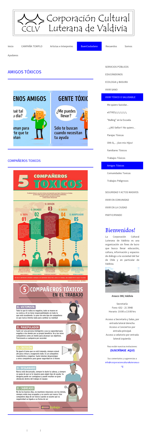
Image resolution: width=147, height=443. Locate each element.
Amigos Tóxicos (115, 165)
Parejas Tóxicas (115, 135)
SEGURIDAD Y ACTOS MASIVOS (121, 192)
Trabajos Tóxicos (116, 158)
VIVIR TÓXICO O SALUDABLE (120, 97)
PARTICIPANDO (113, 215)
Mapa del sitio (34, 430)
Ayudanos (13, 55)
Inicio (10, 46)
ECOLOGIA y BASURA (116, 82)
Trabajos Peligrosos (117, 180)
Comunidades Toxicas (119, 173)
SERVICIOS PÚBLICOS (116, 66)
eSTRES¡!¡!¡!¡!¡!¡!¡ (117, 112)
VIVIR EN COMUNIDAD (117, 199)
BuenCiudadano (89, 46)
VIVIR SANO (111, 89)
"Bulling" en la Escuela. (119, 120)
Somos (128, 46)
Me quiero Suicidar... (117, 104)
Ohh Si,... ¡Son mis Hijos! (120, 142)
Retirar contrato (49, 430)
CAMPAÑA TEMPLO (31, 46)
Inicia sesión (134, 433)
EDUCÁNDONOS (114, 74)
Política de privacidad (17, 430)
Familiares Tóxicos (117, 150)
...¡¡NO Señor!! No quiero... (121, 127)
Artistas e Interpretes (61, 46)
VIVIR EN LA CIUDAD (116, 207)
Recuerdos (111, 46)
